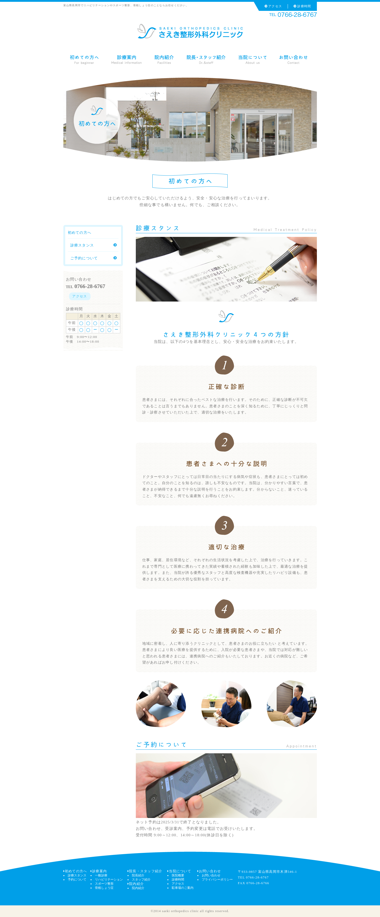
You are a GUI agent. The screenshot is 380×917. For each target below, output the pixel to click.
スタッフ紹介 (141, 879)
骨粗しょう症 (104, 888)
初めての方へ (75, 871)
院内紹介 (136, 884)
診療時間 (302, 6)
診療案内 (99, 871)
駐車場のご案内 (182, 888)
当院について (179, 871)
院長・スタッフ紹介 (145, 871)
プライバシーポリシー (217, 879)
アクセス (273, 6)
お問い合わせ (209, 871)
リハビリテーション (109, 879)
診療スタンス (93, 245)
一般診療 (101, 875)
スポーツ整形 (104, 883)
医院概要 (178, 875)
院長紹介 (138, 875)
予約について (77, 879)
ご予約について (93, 258)
